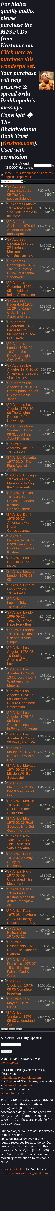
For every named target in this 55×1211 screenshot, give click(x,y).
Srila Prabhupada (26, 173)
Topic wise (24, 177)
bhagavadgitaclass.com (18, 1085)
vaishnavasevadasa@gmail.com (26, 1173)
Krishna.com (18, 143)
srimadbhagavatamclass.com (21, 1077)
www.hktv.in (9, 1062)
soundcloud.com (12, 1093)
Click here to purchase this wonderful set (17, 59)
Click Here (17, 1169)
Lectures (47, 173)
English (8, 177)
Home (7, 173)
